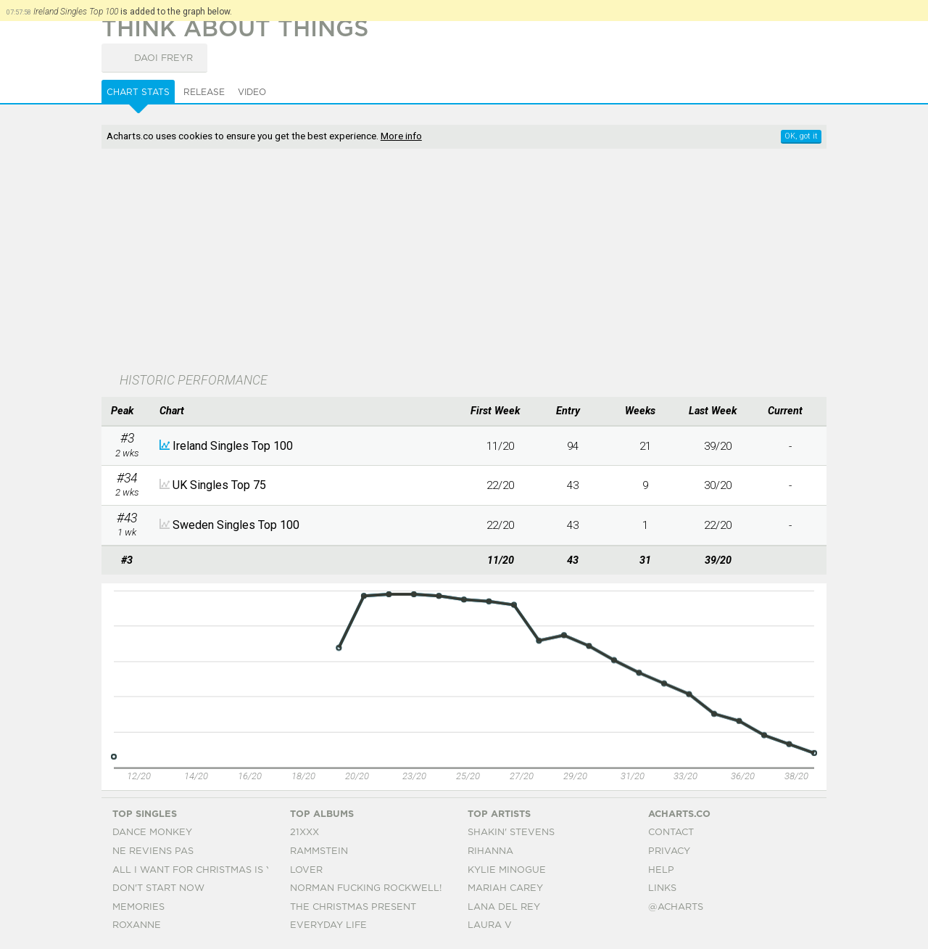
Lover (306, 870)
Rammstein (319, 851)
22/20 (500, 485)
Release (204, 92)
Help (661, 870)
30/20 (718, 485)
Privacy (669, 851)
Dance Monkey (152, 832)
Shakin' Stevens (511, 832)
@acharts (675, 907)
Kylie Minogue (507, 870)
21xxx (304, 832)
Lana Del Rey (504, 907)
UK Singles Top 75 (219, 485)
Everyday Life (328, 925)
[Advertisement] (464, 261)
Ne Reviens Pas (153, 851)
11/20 (500, 446)
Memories (138, 907)
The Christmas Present (353, 907)
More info (401, 135)
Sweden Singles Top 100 (236, 525)
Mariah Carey (505, 888)
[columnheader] (127, 411)
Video (252, 92)
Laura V (490, 925)
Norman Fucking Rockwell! (366, 888)
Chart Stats (138, 92)
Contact (671, 832)
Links (662, 888)
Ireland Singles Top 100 (233, 446)
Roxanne (136, 925)
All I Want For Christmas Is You (199, 870)
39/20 (718, 446)
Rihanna (490, 851)
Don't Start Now (158, 888)
